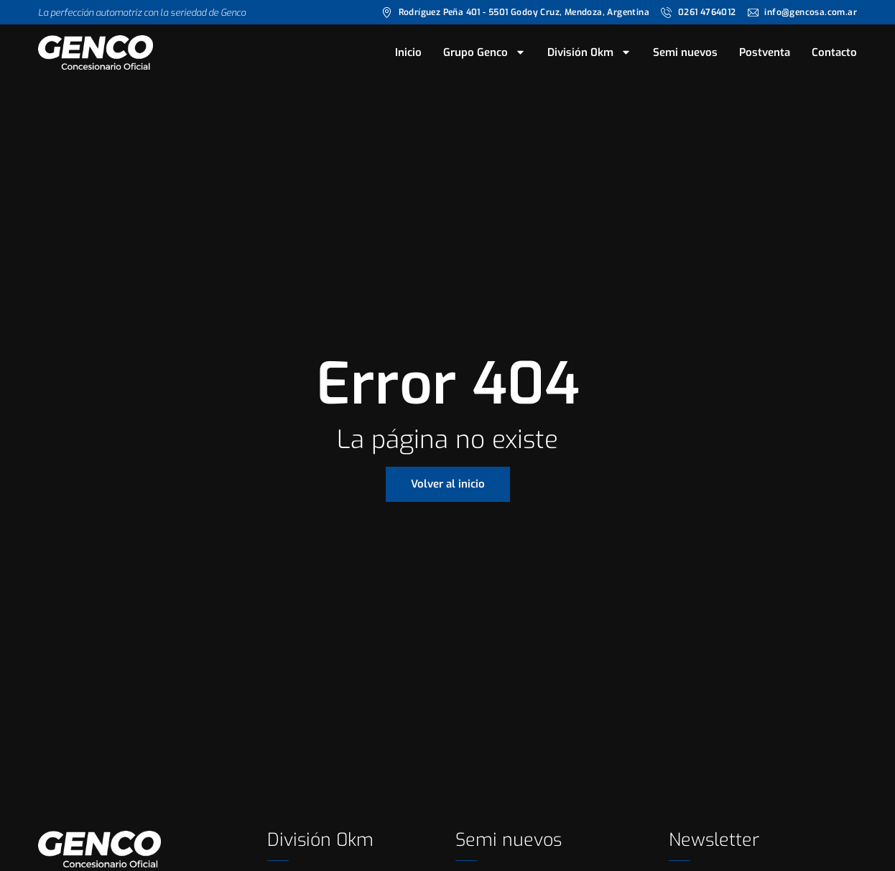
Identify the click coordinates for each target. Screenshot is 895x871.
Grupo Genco (484, 52)
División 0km (589, 52)
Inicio (408, 52)
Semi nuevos (685, 52)
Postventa (764, 52)
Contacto (834, 52)
